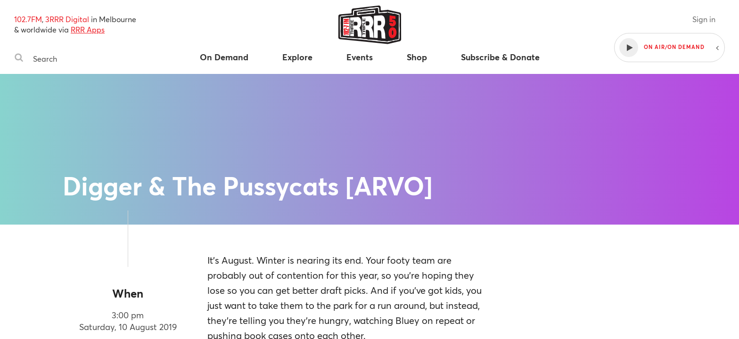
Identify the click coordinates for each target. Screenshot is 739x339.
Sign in (703, 19)
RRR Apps (88, 29)
